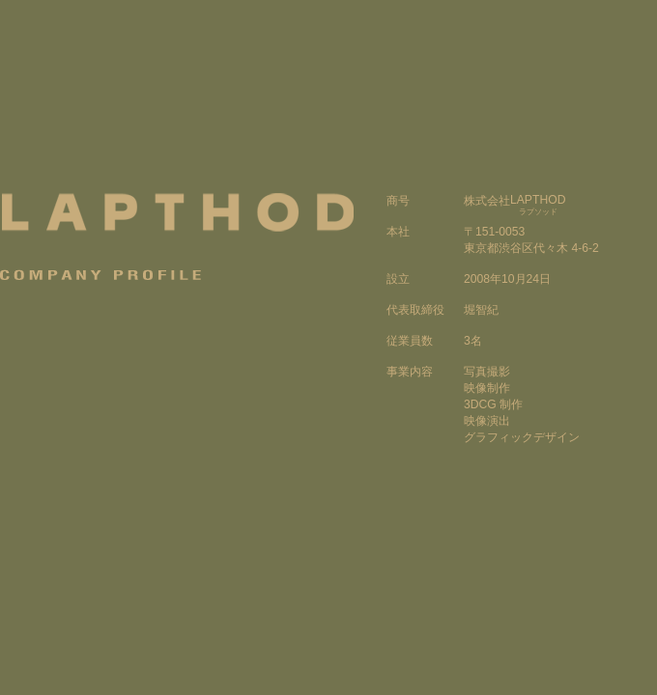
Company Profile (102, 274)
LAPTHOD (177, 212)
